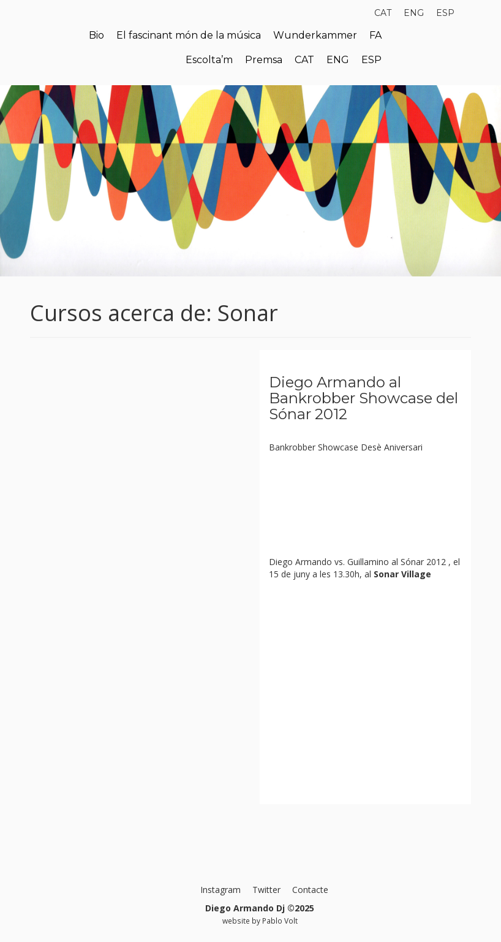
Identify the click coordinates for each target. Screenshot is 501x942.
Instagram (220, 889)
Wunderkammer (315, 35)
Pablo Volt (280, 920)
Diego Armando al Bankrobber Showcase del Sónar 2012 (363, 398)
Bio (96, 35)
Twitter (266, 889)
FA (375, 35)
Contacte (310, 889)
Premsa (263, 60)
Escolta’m (209, 60)
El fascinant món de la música (188, 35)
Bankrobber (292, 447)
